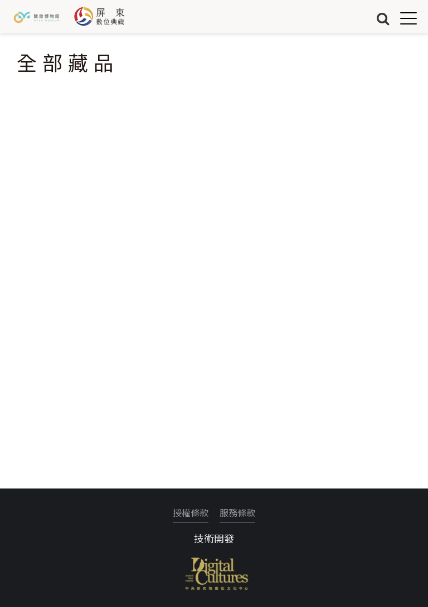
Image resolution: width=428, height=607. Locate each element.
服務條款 (237, 512)
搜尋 (383, 18)
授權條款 (190, 512)
